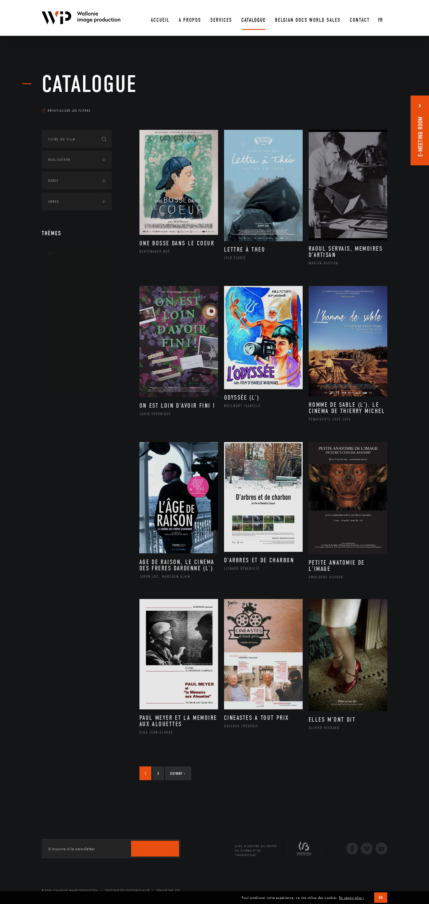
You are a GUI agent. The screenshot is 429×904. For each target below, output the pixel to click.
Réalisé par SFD (168, 890)
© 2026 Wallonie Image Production (70, 890)
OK (381, 897)
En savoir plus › (351, 898)
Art (51, 253)
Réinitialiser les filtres (66, 110)
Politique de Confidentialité (127, 890)
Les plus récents (372, 105)
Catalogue (89, 84)
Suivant (177, 773)
